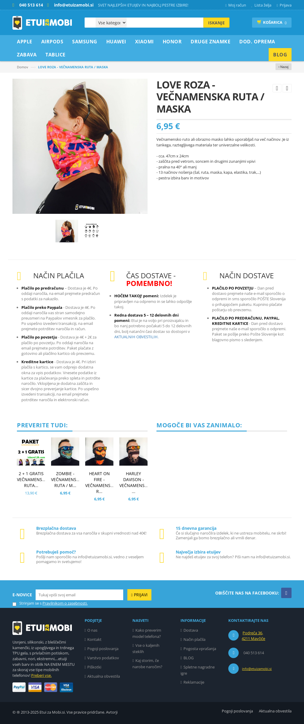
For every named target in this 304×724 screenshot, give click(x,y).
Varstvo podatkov (103, 657)
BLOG (188, 657)
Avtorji (112, 712)
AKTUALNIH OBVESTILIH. (136, 336)
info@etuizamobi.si (257, 668)
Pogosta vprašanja (199, 648)
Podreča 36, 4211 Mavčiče (253, 635)
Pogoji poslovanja (102, 648)
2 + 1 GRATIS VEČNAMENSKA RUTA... (32, 479)
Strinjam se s (27, 603)
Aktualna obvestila (103, 676)
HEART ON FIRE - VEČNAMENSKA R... (100, 482)
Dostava (190, 630)
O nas (92, 630)
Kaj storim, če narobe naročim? (147, 663)
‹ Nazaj (283, 66)
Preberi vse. (41, 675)
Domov (22, 67)
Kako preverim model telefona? (146, 633)
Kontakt (94, 639)
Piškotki (94, 667)
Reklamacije (193, 682)
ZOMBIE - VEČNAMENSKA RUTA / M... (66, 479)
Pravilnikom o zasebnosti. (65, 603)
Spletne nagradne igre (197, 670)
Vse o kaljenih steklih (145, 648)
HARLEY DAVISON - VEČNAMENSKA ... (134, 482)
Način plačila (194, 639)
